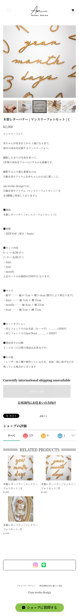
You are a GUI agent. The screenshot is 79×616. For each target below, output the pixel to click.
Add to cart (37, 391)
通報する (43, 416)
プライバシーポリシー (26, 587)
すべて (11, 435)
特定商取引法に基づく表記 (50, 587)
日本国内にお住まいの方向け (37, 402)
